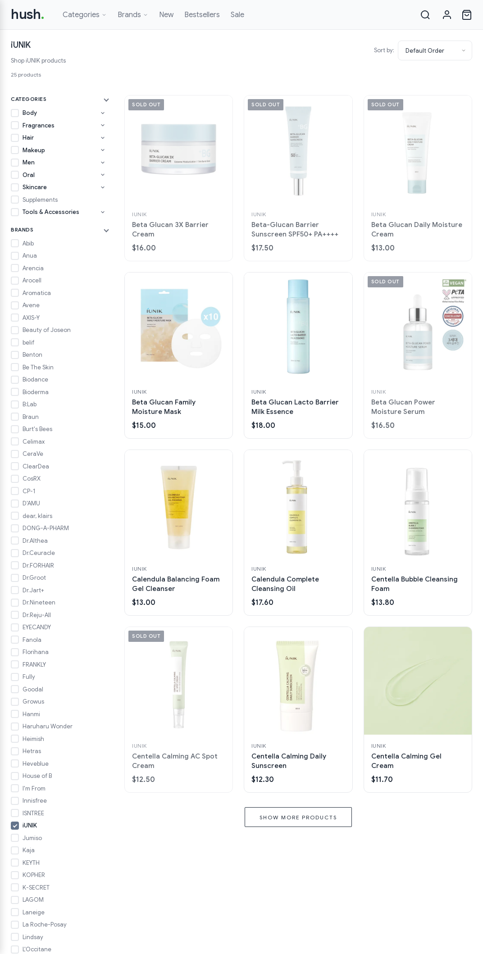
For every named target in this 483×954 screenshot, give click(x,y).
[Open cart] (466, 14)
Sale (237, 14)
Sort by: (384, 50)
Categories (85, 14)
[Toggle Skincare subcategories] (102, 187)
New (166, 14)
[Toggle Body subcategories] (102, 113)
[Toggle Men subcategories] (102, 162)
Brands (133, 14)
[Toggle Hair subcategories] (102, 137)
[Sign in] (447, 15)
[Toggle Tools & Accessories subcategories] (102, 212)
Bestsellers (202, 14)
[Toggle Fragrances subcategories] (102, 125)
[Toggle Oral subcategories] (102, 174)
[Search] (425, 15)
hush (28, 14)
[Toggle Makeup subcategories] (102, 150)
